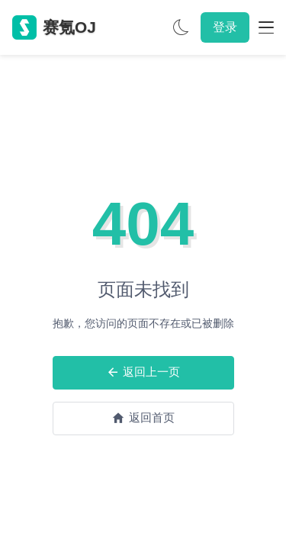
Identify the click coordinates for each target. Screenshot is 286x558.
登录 (225, 27)
